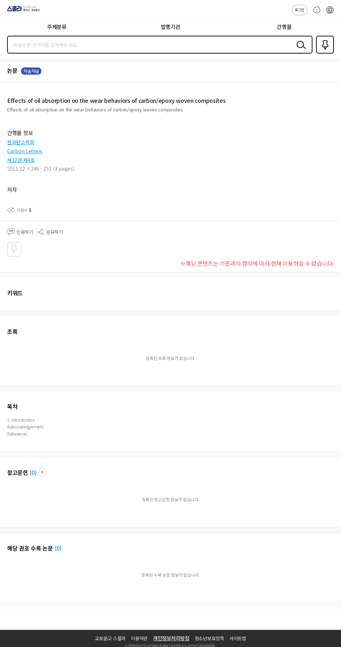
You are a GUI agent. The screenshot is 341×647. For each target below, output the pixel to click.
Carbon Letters (24, 151)
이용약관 (139, 638)
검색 (299, 50)
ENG (330, 13)
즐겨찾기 (323, 53)
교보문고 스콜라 (110, 638)
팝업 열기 (42, 472)
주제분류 (57, 26)
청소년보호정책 (209, 638)
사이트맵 (237, 638)
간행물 (284, 26)
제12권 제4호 (21, 160)
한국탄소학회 (20, 142)
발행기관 (170, 26)
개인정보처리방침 (171, 638)
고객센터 (315, 13)
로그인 (299, 9)
